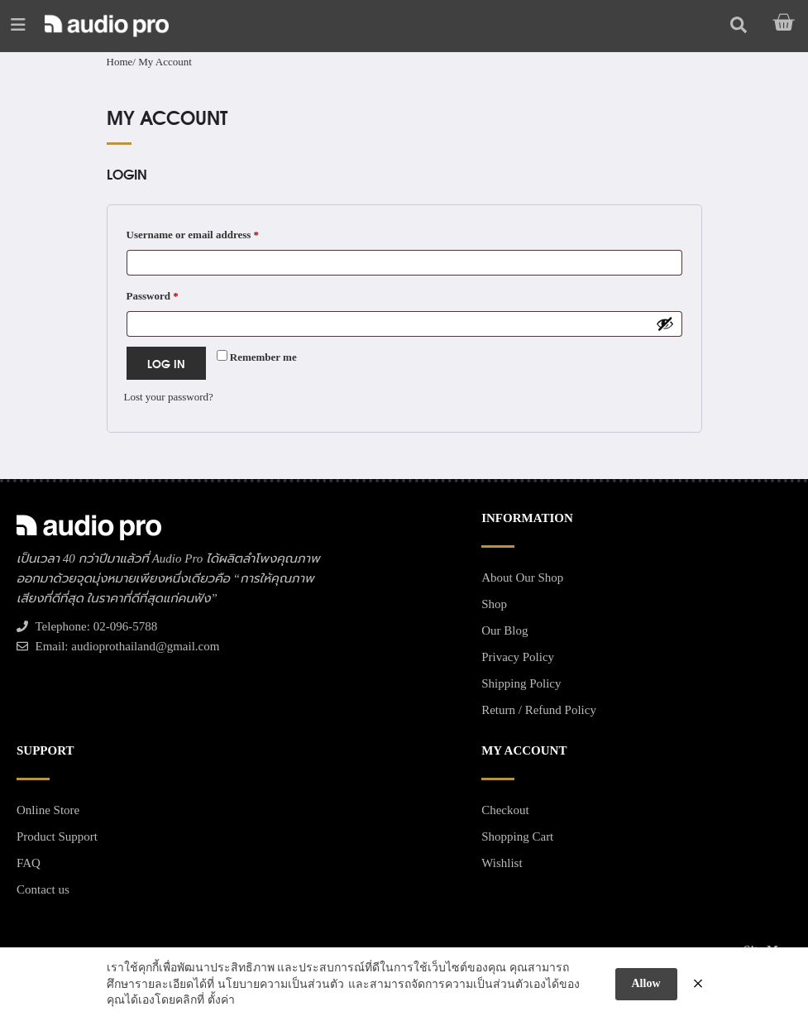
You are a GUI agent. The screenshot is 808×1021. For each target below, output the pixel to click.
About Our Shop (522, 577)
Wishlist (501, 863)
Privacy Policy (517, 657)
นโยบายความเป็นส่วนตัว (281, 984)
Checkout (505, 810)
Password (174, 293)
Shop (494, 604)
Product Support (57, 836)
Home (120, 61)
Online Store (48, 810)
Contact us (43, 889)
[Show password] (665, 323)
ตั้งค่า (221, 1000)
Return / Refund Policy (538, 710)
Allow (646, 983)
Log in (166, 363)
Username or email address (214, 232)
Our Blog (504, 630)
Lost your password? (168, 397)
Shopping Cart (517, 836)
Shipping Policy (521, 683)
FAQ (29, 863)
